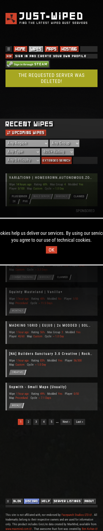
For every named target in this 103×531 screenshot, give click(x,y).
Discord (31, 501)
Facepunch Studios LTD (76, 515)
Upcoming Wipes (25, 133)
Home (20, 49)
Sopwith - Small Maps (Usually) (38, 387)
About (89, 501)
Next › (66, 422)
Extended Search (57, 160)
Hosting (69, 49)
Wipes (35, 49)
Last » (79, 422)
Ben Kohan (89, 529)
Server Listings (67, 501)
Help (46, 501)
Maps (51, 49)
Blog (17, 501)
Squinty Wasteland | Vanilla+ (36, 292)
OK (51, 250)
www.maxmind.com (18, 529)
